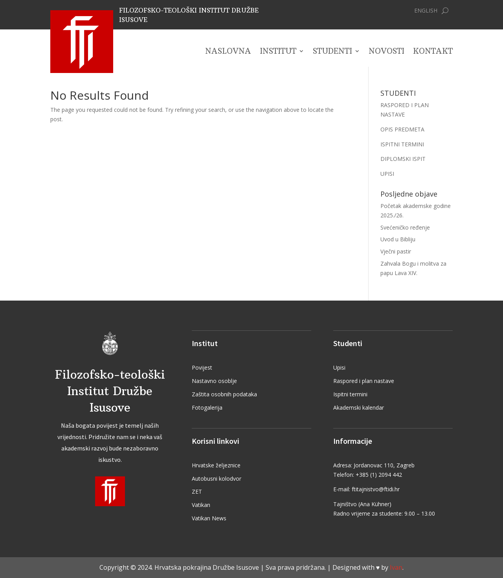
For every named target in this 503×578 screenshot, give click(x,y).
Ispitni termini (350, 394)
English (425, 11)
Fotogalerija (207, 407)
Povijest (202, 367)
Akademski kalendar (358, 407)
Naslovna (228, 52)
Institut (278, 52)
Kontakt (433, 52)
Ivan (396, 567)
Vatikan (201, 505)
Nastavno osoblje (214, 381)
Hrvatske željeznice (216, 465)
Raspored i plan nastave (363, 381)
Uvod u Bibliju (397, 239)
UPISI (387, 173)
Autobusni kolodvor (216, 478)
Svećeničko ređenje (405, 227)
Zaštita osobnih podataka (224, 394)
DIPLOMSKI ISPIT (403, 158)
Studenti (332, 52)
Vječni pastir (395, 251)
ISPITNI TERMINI (402, 144)
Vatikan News (209, 518)
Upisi (339, 367)
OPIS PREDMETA (402, 129)
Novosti (386, 52)
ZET (197, 491)
